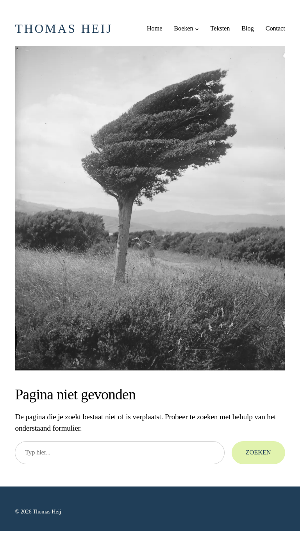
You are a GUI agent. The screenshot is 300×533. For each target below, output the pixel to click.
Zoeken (258, 452)
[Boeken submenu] (197, 29)
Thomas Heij (63, 29)
